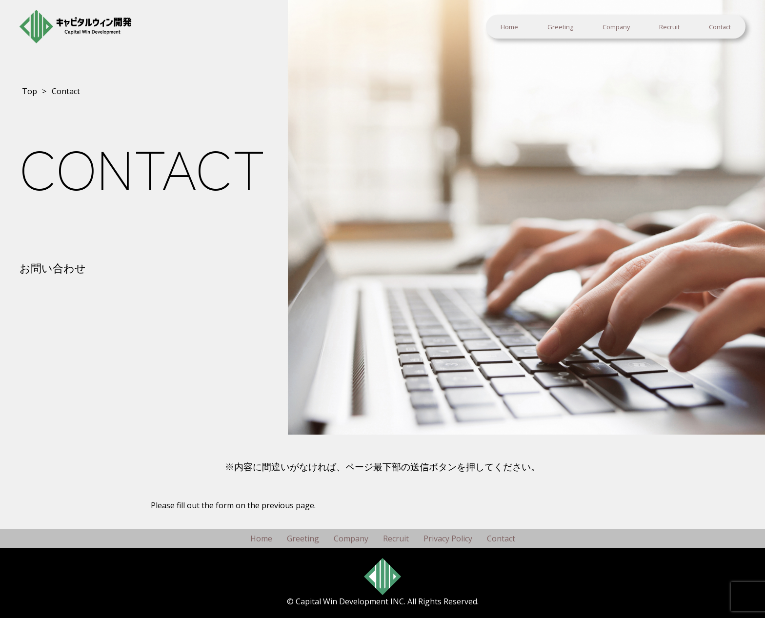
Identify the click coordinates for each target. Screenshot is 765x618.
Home (509, 26)
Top (29, 91)
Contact (720, 26)
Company (616, 26)
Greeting (560, 26)
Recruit (669, 26)
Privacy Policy (447, 538)
